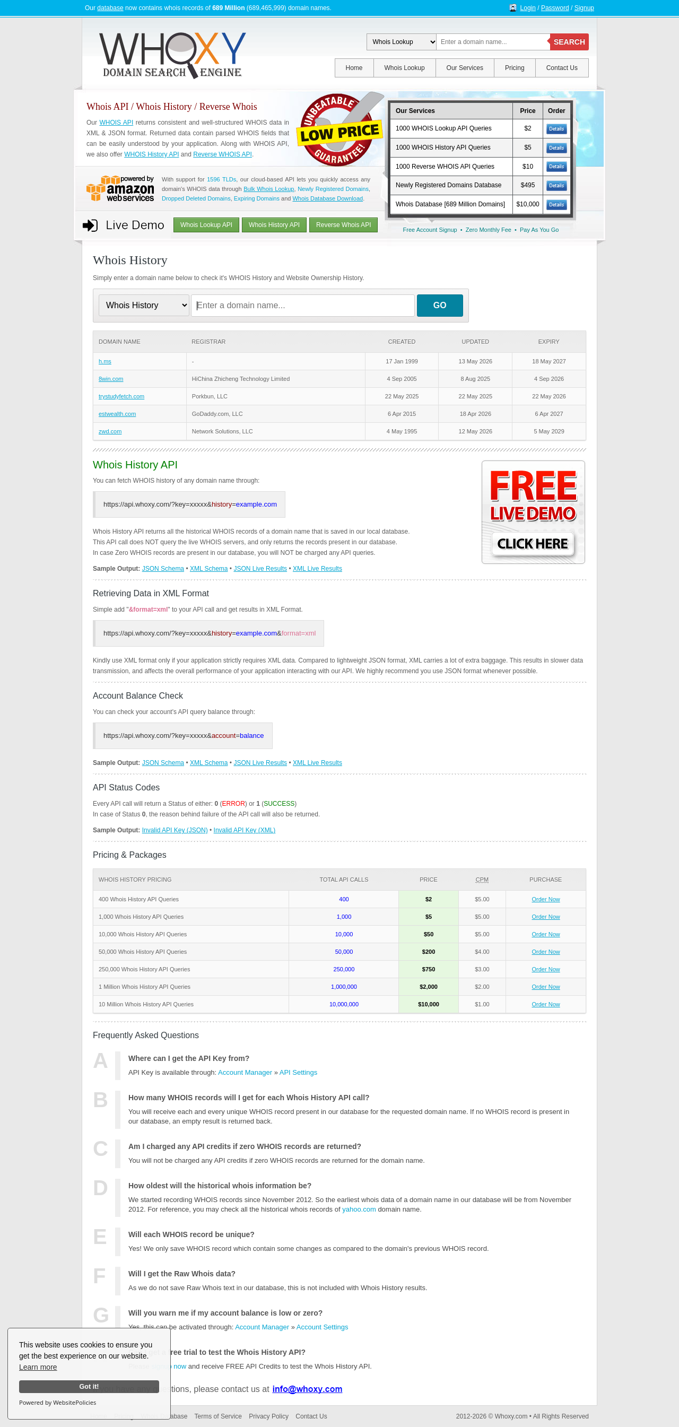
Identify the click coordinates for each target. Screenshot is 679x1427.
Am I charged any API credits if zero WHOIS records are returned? (244, 1146)
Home (354, 68)
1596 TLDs (221, 179)
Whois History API (274, 225)
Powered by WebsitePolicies (57, 1402)
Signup (584, 8)
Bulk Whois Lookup (268, 189)
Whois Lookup (405, 68)
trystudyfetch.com (121, 396)
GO (440, 305)
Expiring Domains (257, 198)
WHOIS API (116, 122)
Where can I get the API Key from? (188, 1058)
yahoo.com (359, 1209)
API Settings (299, 1072)
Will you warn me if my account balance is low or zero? (225, 1313)
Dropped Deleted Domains (196, 198)
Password (555, 8)
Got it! (89, 1386)
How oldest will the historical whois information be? (219, 1185)
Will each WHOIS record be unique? (191, 1234)
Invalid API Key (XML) (245, 830)
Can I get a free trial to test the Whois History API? (217, 1352)
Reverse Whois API (343, 225)
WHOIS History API (151, 154)
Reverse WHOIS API (222, 154)
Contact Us (562, 68)
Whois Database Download (327, 198)
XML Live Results (317, 568)
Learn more (38, 1367)
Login (528, 8)
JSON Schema (163, 568)
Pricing (515, 68)
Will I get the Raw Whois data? (182, 1273)
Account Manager (245, 1072)
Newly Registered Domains (333, 189)
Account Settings (323, 1327)
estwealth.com (117, 414)
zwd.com (110, 431)
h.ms (105, 361)
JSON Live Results (260, 568)
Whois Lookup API (206, 225)
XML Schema (209, 568)
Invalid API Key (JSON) (175, 830)
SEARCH (569, 42)
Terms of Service (218, 1416)
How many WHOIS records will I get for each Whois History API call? (249, 1097)
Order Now (546, 899)
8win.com (111, 379)
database (110, 8)
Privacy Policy (269, 1416)
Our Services (465, 68)
